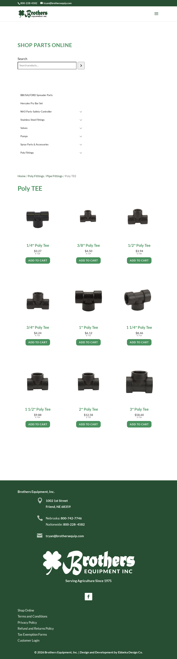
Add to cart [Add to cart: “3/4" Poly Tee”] (37, 342)
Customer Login (28, 640)
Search (22, 59)
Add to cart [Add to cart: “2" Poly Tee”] (88, 424)
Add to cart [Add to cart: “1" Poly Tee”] (88, 342)
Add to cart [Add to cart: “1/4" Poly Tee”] (37, 260)
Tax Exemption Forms (32, 634)
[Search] (81, 65)
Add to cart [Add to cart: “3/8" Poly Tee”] (88, 260)
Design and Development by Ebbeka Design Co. (111, 652)
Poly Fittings (36, 176)
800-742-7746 (71, 518)
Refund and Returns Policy (36, 628)
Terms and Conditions (32, 616)
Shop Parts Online (45, 45)
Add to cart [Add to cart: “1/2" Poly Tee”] (139, 260)
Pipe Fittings (54, 176)
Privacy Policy (27, 622)
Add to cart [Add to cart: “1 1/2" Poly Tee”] (37, 424)
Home (22, 176)
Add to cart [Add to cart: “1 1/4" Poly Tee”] (139, 342)
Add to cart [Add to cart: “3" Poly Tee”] (139, 424)
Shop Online (26, 610)
